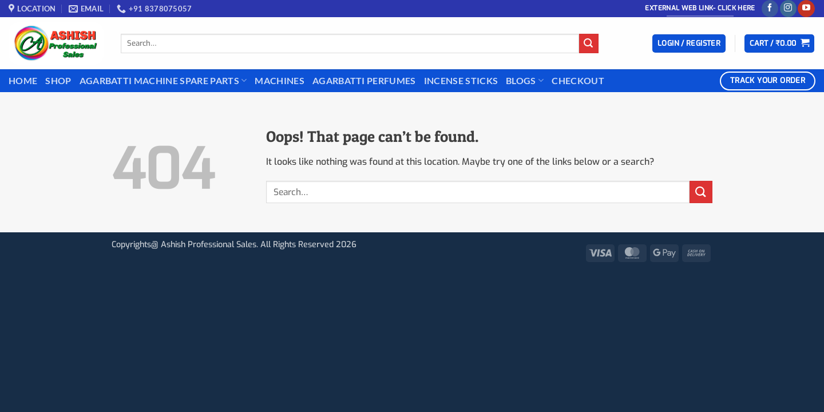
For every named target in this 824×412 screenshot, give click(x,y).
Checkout (578, 80)
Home (23, 80)
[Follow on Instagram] (788, 8)
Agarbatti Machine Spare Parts (163, 80)
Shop (58, 80)
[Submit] (589, 43)
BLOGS (525, 80)
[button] (689, 43)
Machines (279, 80)
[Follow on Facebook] (770, 8)
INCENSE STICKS (461, 80)
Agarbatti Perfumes (364, 80)
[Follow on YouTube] (806, 8)
